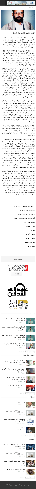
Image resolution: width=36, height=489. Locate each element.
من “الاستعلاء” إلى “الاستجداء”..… (15, 385)
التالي (26, 351)
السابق (32, 351)
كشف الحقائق (21, 402)
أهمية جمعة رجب (20, 427)
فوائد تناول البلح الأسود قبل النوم (16, 469)
